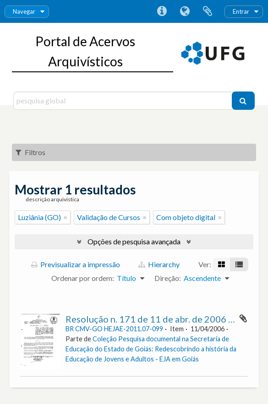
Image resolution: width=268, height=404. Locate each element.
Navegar (24, 11)
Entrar (241, 11)
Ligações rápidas (161, 11)
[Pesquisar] (243, 101)
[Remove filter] (65, 217)
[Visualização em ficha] (221, 264)
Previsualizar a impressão (75, 264)
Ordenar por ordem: (82, 278)
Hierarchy (159, 264)
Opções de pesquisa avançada (134, 241)
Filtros (30, 152)
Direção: (167, 278)
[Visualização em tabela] (239, 264)
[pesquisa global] (123, 101)
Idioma (184, 11)
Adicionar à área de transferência (243, 318)
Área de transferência (207, 11)
